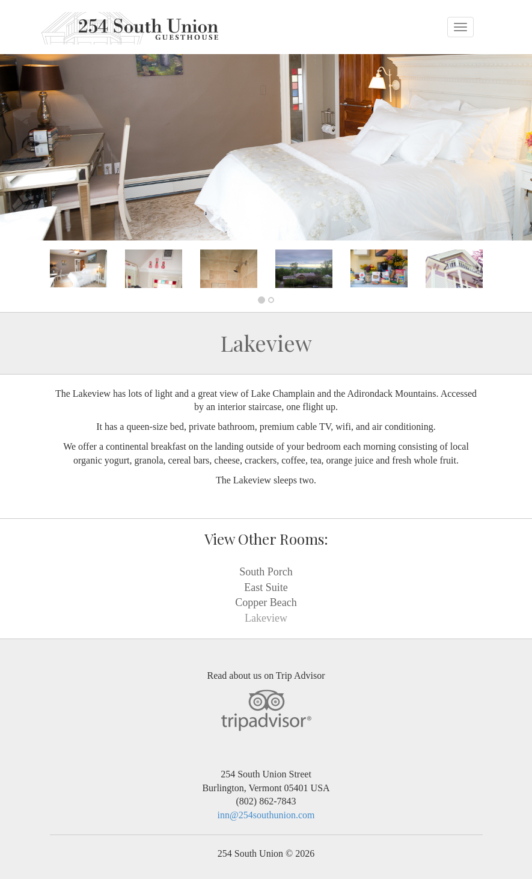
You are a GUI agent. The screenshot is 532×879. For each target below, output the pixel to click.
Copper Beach (265, 602)
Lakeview (266, 618)
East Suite (266, 587)
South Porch (266, 572)
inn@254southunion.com (266, 815)
